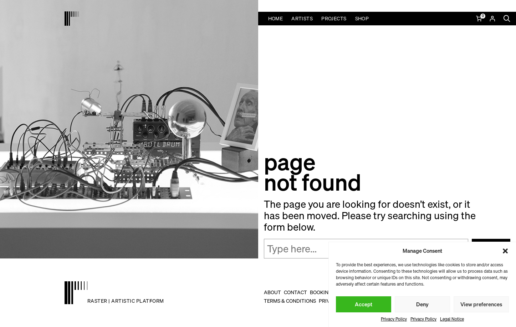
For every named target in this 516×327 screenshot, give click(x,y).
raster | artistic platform (125, 300)
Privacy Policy (394, 319)
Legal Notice (452, 319)
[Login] (492, 18)
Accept (363, 304)
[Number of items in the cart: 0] (480, 18)
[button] (505, 251)
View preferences (481, 304)
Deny (422, 304)
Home (275, 18)
